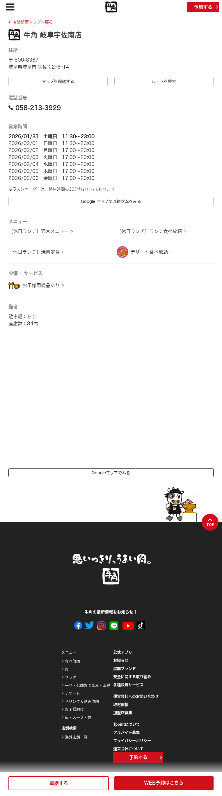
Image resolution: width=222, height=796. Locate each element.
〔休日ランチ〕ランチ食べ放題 (149, 231)
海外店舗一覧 (76, 737)
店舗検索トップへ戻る (33, 22)
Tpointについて (126, 724)
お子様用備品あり (41, 285)
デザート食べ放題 (149, 252)
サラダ (70, 677)
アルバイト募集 (126, 732)
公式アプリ (122, 652)
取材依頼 (120, 704)
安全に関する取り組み (132, 676)
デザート (72, 693)
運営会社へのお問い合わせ (136, 696)
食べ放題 (72, 661)
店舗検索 (69, 728)
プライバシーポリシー (132, 740)
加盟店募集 (122, 712)
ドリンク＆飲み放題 (82, 701)
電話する (58, 783)
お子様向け (74, 709)
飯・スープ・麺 (78, 717)
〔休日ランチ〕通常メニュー (38, 231)
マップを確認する (58, 81)
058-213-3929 (34, 107)
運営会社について (128, 748)
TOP (210, 522)
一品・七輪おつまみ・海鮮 (87, 685)
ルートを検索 (164, 81)
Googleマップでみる (111, 473)
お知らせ (120, 660)
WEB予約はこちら (164, 782)
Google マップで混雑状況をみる (111, 201)
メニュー (68, 652)
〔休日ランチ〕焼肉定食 (34, 252)
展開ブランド (124, 668)
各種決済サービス (128, 684)
